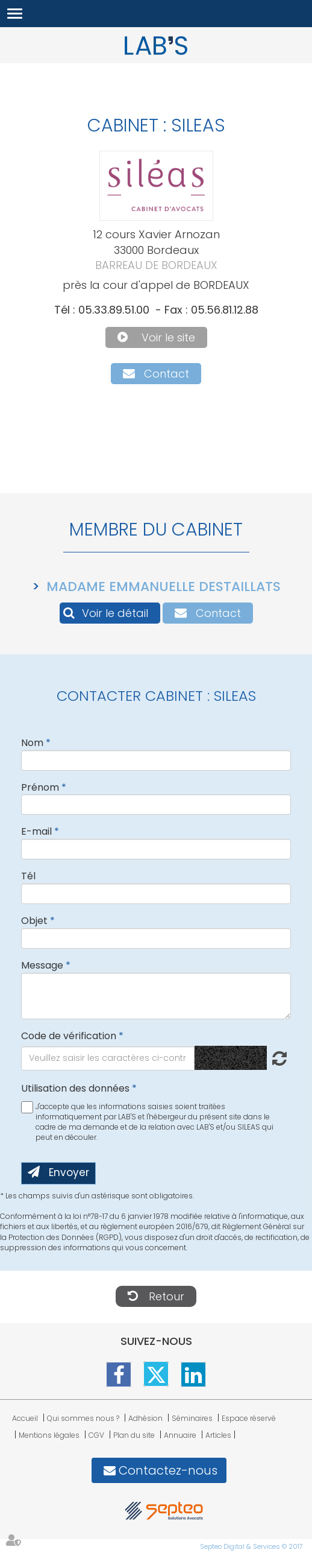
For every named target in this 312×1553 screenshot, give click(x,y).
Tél (28, 876)
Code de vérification (68, 1036)
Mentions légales (49, 1435)
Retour (166, 1296)
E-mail (36, 831)
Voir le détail (115, 613)
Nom (32, 743)
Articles (218, 1435)
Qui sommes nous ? (83, 1418)
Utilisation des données (75, 1088)
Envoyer (69, 1172)
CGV (96, 1435)
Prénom (40, 787)
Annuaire (180, 1435)
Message (42, 965)
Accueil (25, 1418)
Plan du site (134, 1435)
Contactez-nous (168, 1470)
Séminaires (192, 1418)
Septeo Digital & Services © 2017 (251, 1546)
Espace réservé (249, 1418)
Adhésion (145, 1418)
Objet (34, 921)
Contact (166, 373)
